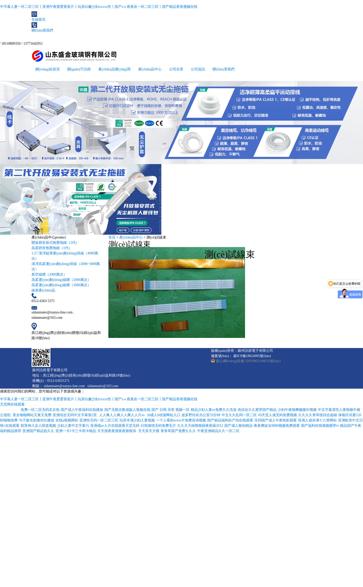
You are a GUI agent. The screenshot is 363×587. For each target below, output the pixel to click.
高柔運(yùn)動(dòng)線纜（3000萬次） (61, 285)
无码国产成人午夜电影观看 (275, 420)
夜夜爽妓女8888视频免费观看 (277, 426)
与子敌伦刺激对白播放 (36, 420)
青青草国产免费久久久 (178, 431)
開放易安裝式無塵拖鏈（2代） (55, 243)
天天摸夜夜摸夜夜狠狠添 (117, 431)
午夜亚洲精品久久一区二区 (218, 431)
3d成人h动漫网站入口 (163, 415)
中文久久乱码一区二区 (239, 415)
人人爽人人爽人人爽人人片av (122, 415)
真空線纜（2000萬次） (49, 274)
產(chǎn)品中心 (150, 69)
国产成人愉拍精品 (238, 426)
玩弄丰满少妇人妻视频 (137, 420)
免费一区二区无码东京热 (40, 410)
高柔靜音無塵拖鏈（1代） (52, 248)
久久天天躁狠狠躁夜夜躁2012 (200, 426)
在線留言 (39, 16)
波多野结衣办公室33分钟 (201, 415)
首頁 (111, 237)
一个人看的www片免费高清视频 (181, 420)
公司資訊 (198, 69)
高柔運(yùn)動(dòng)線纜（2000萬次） (61, 280)
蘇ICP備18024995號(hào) (252, 356)
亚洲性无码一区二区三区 (98, 420)
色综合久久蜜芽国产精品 (257, 410)
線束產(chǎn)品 (43, 290)
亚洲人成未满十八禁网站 (317, 420)
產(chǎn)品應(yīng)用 (114, 69)
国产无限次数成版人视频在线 (127, 410)
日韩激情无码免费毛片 (158, 426)
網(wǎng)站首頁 (47, 69)
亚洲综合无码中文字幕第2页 (75, 415)
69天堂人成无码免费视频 (277, 415)
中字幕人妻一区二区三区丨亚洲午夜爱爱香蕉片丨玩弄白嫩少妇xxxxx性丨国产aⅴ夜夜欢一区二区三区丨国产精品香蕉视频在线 (98, 7)
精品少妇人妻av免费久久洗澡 (213, 410)
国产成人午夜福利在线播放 (82, 410)
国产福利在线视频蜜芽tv (320, 426)
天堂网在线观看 (12, 404)
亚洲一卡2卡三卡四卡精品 (75, 431)
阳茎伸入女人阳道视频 (38, 426)
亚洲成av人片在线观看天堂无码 (114, 426)
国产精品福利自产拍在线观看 (230, 420)
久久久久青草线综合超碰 (317, 415)
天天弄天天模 (148, 431)
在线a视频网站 (66, 420)
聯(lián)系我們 (42, 27)
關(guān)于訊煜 (79, 69)
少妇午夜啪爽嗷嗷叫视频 (297, 410)
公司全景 (176, 69)
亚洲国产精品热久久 (38, 431)
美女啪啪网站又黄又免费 (32, 415)
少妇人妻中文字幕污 (73, 426)
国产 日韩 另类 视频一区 (171, 410)
